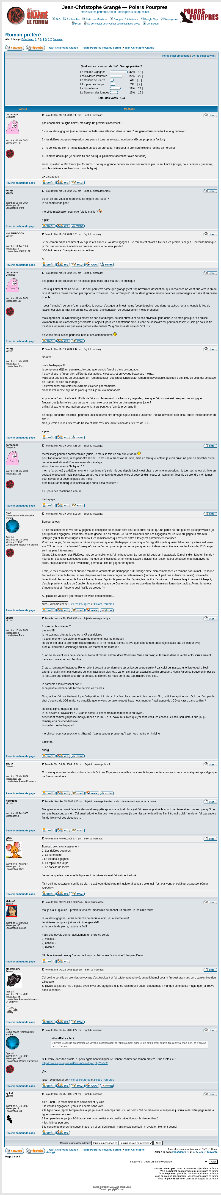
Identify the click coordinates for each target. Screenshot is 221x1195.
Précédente (28, 39)
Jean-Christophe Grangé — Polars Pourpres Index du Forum (84, 47)
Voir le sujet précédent (175, 55)
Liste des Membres (95, 19)
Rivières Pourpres (79, 604)
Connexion (151, 23)
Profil (76, 23)
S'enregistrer (169, 19)
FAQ (56, 19)
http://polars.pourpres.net (134, 12)
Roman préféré (23, 35)
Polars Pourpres (104, 604)
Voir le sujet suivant (203, 55)
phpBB (105, 1187)
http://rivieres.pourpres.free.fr (98, 12)
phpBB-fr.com (117, 1189)
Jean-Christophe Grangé (139, 47)
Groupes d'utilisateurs (124, 19)
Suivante (58, 39)
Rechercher (71, 19)
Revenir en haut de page (20, 182)
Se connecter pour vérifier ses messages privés (112, 23)
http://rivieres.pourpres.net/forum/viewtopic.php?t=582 (75, 1063)
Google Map (149, 19)
